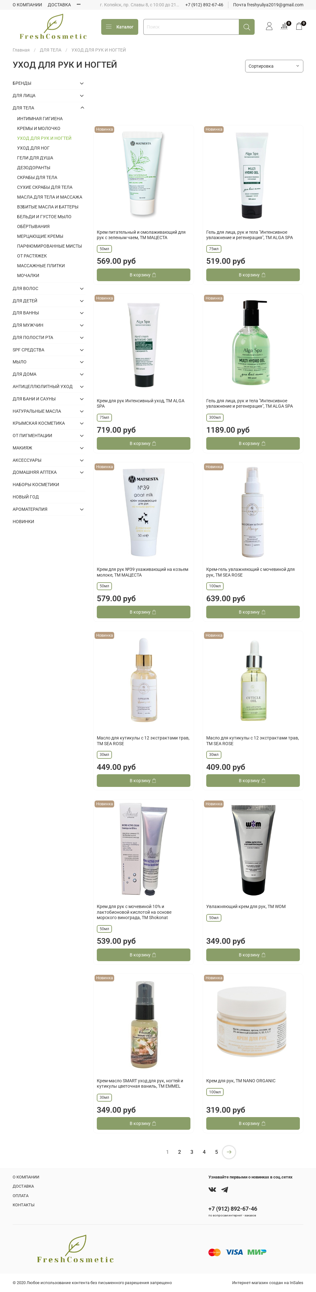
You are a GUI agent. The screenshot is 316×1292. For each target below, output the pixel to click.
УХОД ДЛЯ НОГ (33, 148)
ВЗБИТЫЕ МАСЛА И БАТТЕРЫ (47, 206)
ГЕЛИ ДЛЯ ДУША (35, 157)
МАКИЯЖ (22, 447)
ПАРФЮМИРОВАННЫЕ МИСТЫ (49, 246)
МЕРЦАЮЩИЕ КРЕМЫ (40, 236)
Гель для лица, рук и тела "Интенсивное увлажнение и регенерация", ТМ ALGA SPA (249, 235)
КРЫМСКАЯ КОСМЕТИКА (39, 423)
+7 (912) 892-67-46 (204, 4)
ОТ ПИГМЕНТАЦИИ (32, 435)
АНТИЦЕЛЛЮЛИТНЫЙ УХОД (43, 386)
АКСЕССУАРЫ (27, 460)
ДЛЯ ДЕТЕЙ (25, 300)
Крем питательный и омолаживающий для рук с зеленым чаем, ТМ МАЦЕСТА (141, 235)
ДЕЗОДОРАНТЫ (33, 167)
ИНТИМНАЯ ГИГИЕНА (40, 118)
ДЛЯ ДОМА (24, 374)
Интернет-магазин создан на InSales (267, 1282)
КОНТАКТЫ (23, 1204)
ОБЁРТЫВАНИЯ (33, 226)
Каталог (119, 27)
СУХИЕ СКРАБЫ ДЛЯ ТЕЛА (44, 187)
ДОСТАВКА (59, 4)
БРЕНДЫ (22, 83)
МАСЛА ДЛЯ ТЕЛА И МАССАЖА (49, 197)
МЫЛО (20, 361)
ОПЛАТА (20, 1195)
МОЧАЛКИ (28, 275)
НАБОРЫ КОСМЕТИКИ (36, 484)
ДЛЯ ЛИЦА (24, 95)
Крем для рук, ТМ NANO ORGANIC (241, 1080)
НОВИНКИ (23, 521)
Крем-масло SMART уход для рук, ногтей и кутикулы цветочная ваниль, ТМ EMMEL (140, 1083)
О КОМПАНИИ (27, 4)
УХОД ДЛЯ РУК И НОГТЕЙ (44, 138)
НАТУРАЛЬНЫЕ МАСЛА (37, 411)
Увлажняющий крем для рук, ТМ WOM (246, 906)
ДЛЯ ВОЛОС (25, 288)
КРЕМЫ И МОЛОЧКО (38, 128)
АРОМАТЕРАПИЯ (30, 509)
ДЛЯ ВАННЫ (26, 312)
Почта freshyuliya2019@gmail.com (268, 4)
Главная (21, 50)
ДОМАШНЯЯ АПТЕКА (35, 472)
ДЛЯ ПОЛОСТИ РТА (33, 337)
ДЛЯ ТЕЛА (50, 50)
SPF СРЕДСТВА (28, 349)
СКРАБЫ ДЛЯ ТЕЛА (37, 177)
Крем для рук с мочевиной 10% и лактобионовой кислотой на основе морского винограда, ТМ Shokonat (134, 912)
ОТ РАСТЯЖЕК (32, 255)
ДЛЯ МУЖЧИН (28, 325)
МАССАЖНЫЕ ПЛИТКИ (41, 265)
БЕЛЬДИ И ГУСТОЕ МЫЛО (44, 216)
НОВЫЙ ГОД (26, 496)
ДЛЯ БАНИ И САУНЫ (34, 398)
